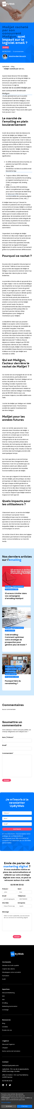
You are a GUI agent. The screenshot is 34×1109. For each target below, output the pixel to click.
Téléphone (21, 896)
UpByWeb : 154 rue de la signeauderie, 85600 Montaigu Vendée (15, 1070)
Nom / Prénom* (8, 737)
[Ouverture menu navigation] (30, 4)
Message (5, 912)
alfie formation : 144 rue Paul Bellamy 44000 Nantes (15, 1076)
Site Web (5, 903)
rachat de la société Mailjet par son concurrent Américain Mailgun (16, 90)
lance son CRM (13, 194)
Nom (20, 889)
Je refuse (9, 1106)
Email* (4, 745)
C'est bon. (24, 1106)
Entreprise (21, 903)
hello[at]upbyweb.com (10, 1065)
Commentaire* (7, 753)
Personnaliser (6, 1102)
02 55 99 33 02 (7, 1081)
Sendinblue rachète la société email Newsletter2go (18, 170)
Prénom (5, 889)
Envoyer (6, 780)
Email (4, 896)
